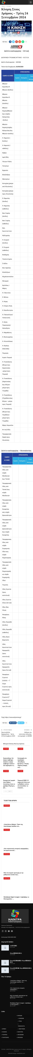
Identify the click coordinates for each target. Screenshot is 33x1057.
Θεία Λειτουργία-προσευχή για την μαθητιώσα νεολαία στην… (18, 999)
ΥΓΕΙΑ (20, 1024)
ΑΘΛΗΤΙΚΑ (6, 881)
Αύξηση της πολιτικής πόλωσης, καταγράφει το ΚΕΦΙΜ (25, 734)
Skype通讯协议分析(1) (16, 956)
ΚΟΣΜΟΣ (4, 1035)
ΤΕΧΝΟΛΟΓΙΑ (21, 1029)
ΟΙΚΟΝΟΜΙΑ (20, 1038)
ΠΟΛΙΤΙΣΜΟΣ (5, 1040)
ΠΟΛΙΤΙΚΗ (4, 1038)
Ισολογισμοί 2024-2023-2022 (8, 940)
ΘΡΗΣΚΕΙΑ (6, 809)
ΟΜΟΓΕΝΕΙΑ (22, 1032)
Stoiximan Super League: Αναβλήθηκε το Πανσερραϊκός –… (20, 1007)
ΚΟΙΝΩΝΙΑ (21, 1021)
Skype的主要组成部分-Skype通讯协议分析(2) (20, 964)
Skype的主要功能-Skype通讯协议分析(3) (21, 971)
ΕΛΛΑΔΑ (6, 752)
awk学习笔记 (13, 949)
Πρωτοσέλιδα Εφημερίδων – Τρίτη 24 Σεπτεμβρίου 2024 (8, 734)
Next (10, 794)
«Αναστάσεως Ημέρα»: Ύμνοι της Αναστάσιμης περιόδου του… (18, 984)
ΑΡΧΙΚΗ (4, 1032)
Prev (5, 794)
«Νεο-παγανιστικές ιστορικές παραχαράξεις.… (17, 992)
